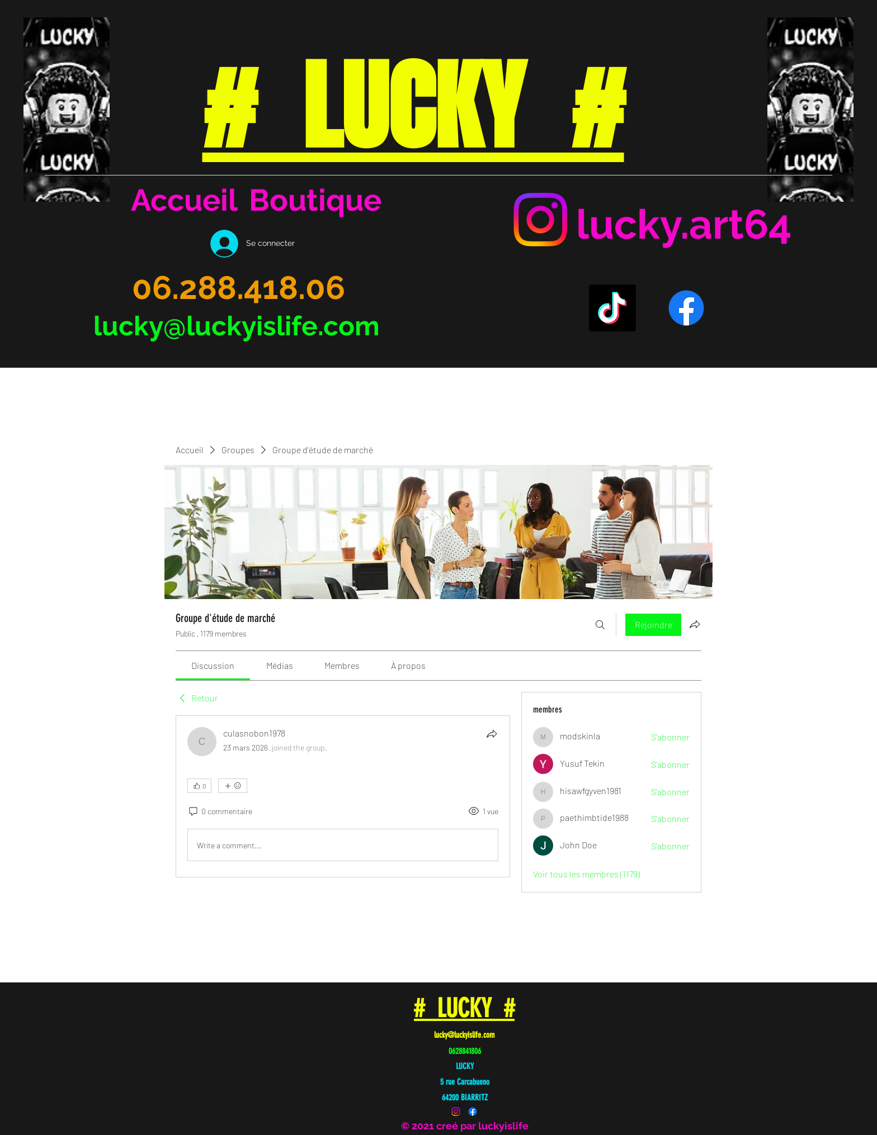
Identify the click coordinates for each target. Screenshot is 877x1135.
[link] (212, 665)
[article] (343, 796)
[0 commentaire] (219, 811)
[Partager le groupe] (694, 624)
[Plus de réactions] (232, 785)
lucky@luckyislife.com (236, 325)
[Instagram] (540, 219)
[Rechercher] (600, 625)
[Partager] (491, 733)
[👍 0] (199, 785)
